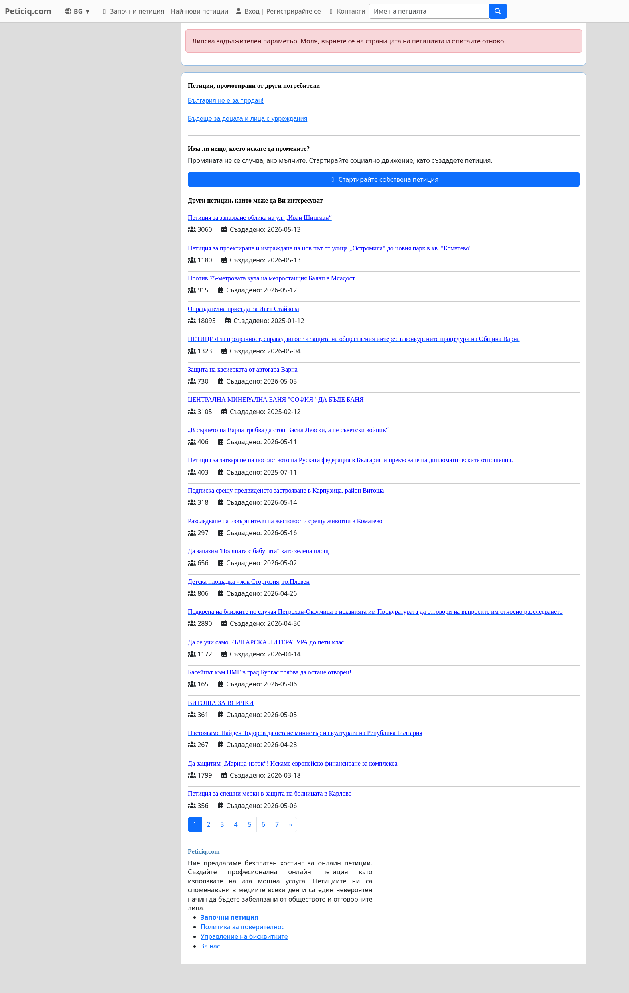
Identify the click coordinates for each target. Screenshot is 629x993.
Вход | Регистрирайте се (278, 11)
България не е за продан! (226, 100)
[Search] (429, 11)
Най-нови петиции (200, 11)
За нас (210, 946)
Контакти (346, 11)
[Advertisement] (103, 143)
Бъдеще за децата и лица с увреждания (247, 118)
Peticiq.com (28, 11)
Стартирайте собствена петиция (383, 179)
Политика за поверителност (244, 926)
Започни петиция (132, 11)
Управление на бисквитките (244, 936)
